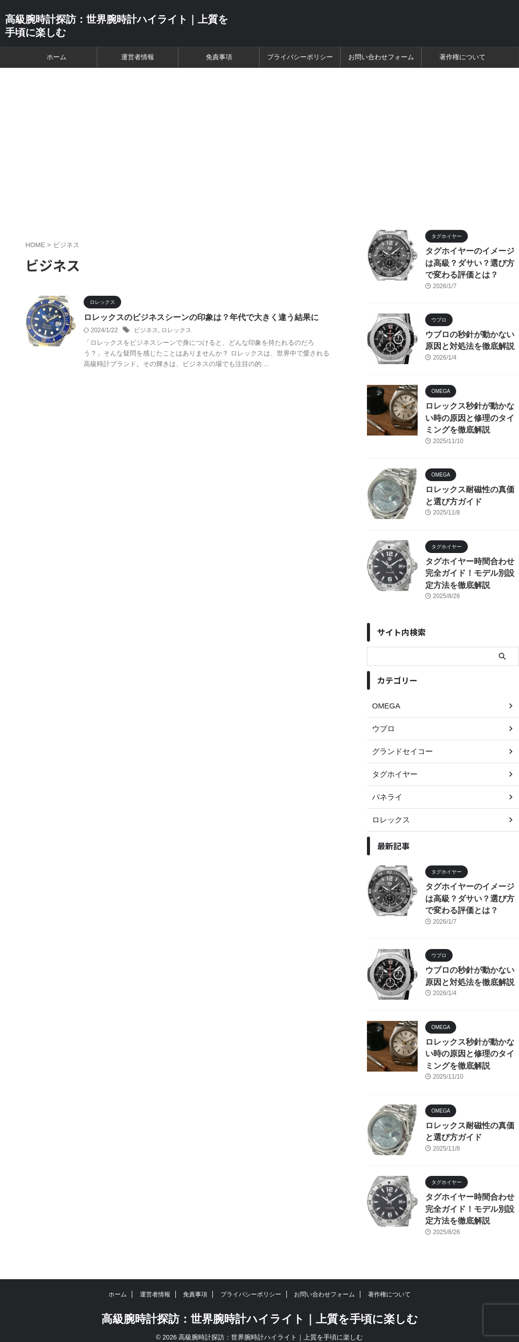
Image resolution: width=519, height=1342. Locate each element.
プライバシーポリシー (300, 57)
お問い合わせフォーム (381, 57)
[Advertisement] (259, 144)
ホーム (56, 57)
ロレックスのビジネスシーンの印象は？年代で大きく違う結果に (201, 317)
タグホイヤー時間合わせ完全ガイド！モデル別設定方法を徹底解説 (471, 569)
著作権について (462, 57)
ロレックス (176, 330)
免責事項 (219, 57)
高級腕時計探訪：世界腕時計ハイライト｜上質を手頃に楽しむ (259, 1308)
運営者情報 (137, 57)
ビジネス (146, 330)
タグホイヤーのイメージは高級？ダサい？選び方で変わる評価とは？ (471, 262)
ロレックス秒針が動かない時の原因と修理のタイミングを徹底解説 (471, 415)
